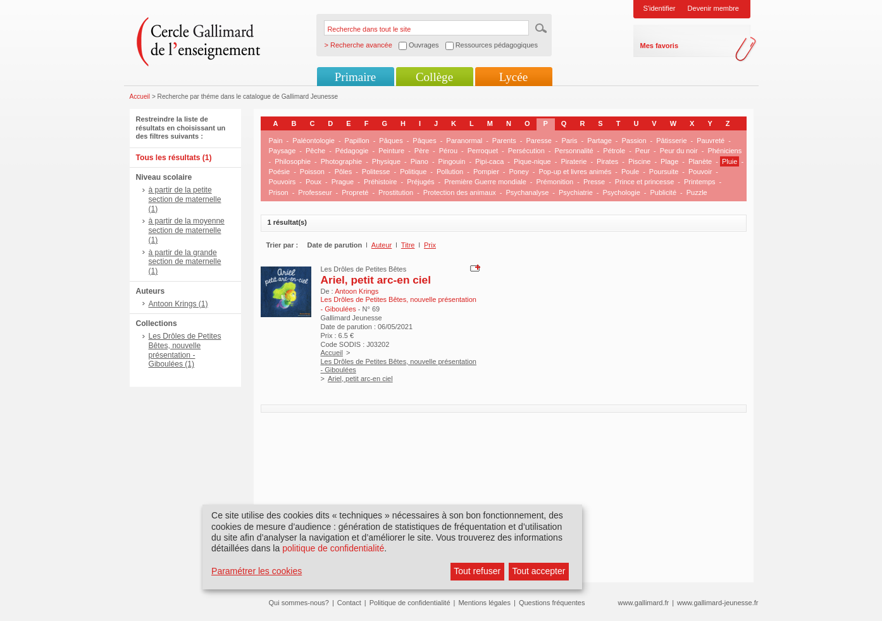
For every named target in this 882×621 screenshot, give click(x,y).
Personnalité (574, 150)
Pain (276, 140)
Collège (434, 77)
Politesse (376, 171)
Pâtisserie (671, 140)
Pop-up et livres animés (574, 171)
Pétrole (614, 150)
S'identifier (659, 8)
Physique (386, 161)
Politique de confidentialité (410, 602)
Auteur (381, 245)
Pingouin (452, 161)
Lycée (513, 77)
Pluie (729, 161)
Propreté (355, 192)
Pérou (448, 150)
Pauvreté (710, 140)
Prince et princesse (644, 181)
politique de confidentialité (333, 548)
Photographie (341, 161)
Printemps (700, 181)
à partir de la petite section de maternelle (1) (185, 199)
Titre (408, 245)
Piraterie (574, 161)
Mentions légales (484, 602)
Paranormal (464, 140)
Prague (343, 181)
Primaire (355, 77)
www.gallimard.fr (643, 602)
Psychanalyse (527, 192)
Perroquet (483, 150)
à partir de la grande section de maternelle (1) (185, 262)
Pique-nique (532, 161)
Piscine (639, 161)
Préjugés (420, 181)
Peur (642, 150)
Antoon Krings (356, 291)
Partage (599, 140)
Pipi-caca (489, 161)
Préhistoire (380, 181)
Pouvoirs (282, 181)
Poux (313, 181)
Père (421, 150)
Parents (504, 140)
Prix (430, 245)
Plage (669, 161)
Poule (630, 171)
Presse (594, 181)
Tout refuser (477, 571)
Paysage (282, 150)
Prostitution (395, 192)
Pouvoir (700, 171)
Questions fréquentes (552, 602)
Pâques (390, 140)
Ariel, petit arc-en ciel (376, 279)
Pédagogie (352, 150)
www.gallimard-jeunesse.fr (717, 602)
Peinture (391, 150)
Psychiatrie (576, 192)
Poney (519, 171)
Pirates (607, 161)
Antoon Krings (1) (178, 303)
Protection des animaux (459, 192)
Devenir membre (713, 8)
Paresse (538, 140)
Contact (349, 602)
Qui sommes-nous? (299, 602)
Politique (413, 171)
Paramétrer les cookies (256, 571)
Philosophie (293, 161)
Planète (700, 161)
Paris (569, 140)
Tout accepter (538, 571)
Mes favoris (659, 45)
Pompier (486, 171)
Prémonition (555, 181)
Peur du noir (679, 150)
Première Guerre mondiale (485, 181)
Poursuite (663, 171)
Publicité (663, 192)
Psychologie (621, 192)
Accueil (140, 96)
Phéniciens (724, 150)
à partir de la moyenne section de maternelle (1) (187, 230)
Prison (279, 192)
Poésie (279, 171)
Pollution (450, 171)
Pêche (315, 150)
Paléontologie (313, 140)
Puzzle (696, 192)
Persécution (526, 150)
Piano (419, 161)
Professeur (315, 192)
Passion (633, 140)
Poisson (312, 171)
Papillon (357, 140)
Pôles (343, 171)
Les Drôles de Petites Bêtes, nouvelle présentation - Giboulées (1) (185, 350)
